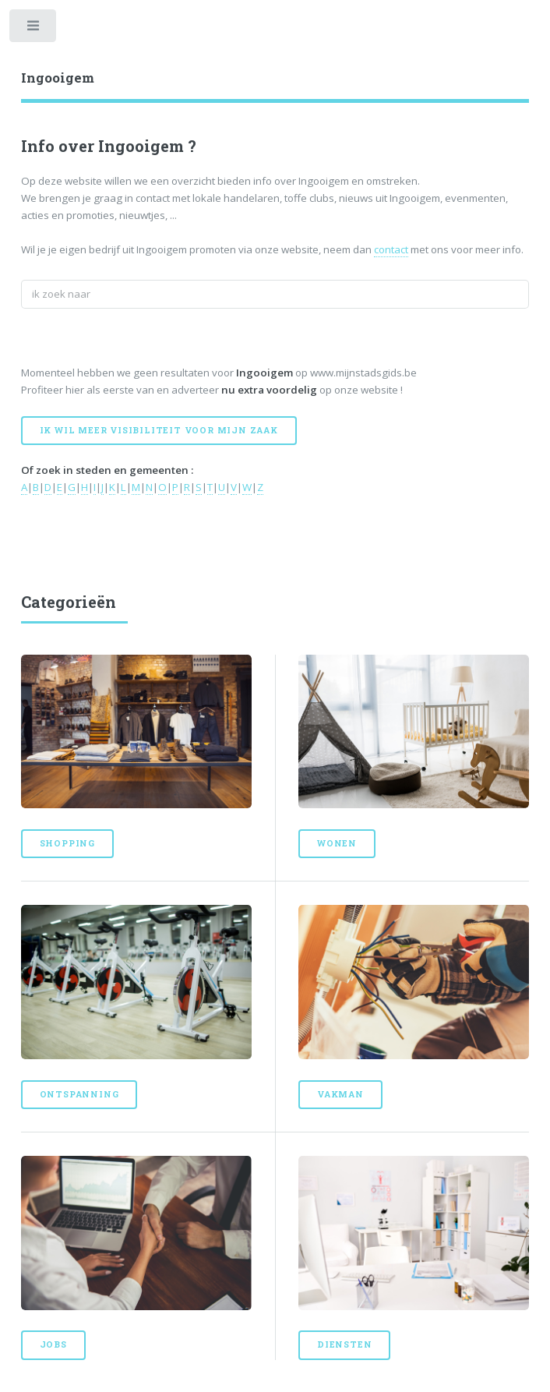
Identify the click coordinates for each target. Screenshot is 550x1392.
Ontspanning (79, 1094)
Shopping (67, 843)
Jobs (53, 1344)
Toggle (34, 29)
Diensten (344, 1344)
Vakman (340, 1094)
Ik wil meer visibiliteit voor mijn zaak (159, 430)
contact (391, 249)
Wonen (337, 843)
